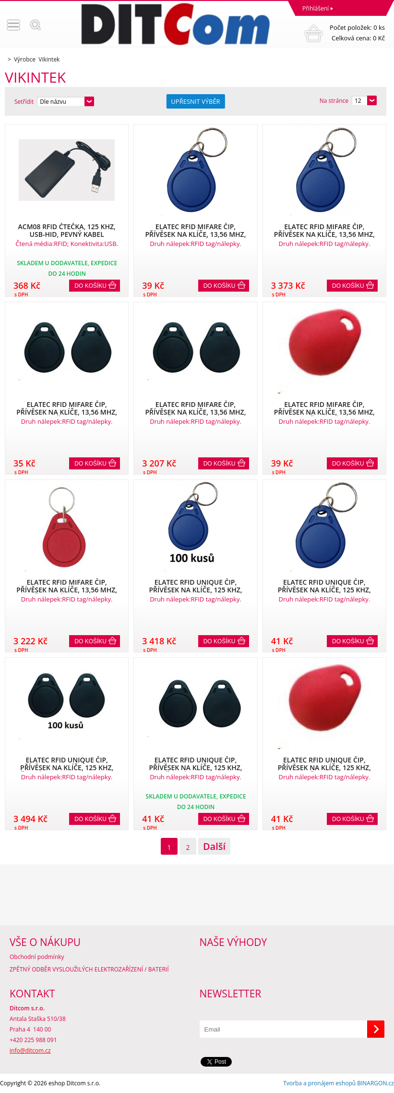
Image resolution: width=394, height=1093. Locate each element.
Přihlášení (315, 8)
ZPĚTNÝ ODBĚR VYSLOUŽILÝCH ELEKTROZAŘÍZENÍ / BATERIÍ (89, 969)
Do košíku (90, 285)
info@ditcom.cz (30, 1050)
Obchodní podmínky (37, 957)
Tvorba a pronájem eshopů (319, 1083)
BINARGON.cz (375, 1083)
